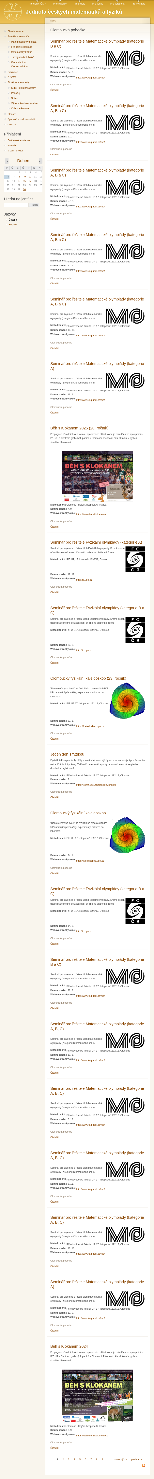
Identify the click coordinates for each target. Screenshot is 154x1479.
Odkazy (12, 124)
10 (29, 176)
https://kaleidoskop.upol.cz (90, 726)
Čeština (13, 219)
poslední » (136, 1459)
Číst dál (54, 90)
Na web (12, 145)
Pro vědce (97, 3)
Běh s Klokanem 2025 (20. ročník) (79, 428)
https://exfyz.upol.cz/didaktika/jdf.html (96, 785)
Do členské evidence (19, 140)
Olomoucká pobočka (61, 84)
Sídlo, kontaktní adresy (23, 88)
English (13, 224)
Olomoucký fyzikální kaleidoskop (78, 813)
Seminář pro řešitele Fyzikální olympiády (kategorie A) (96, 542)
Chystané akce (15, 31)
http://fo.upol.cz (84, 580)
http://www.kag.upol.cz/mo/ (90, 77)
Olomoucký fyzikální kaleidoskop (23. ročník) (88, 678)
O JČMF (12, 77)
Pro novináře (138, 3)
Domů (53, 21)
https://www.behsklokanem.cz (92, 514)
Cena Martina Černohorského (19, 64)
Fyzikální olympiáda (21, 47)
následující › (120, 1459)
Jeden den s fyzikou (67, 754)
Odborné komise (20, 108)
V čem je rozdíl (15, 150)
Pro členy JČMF (37, 3)
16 (24, 181)
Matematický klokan (21, 52)
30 (24, 189)
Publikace (13, 72)
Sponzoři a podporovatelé (21, 119)
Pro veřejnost (117, 3)
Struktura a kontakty (18, 82)
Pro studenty (60, 3)
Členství (12, 114)
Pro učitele (79, 3)
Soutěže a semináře (18, 36)
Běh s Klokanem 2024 (69, 1346)
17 (29, 181)
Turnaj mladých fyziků (22, 57)
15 (19, 181)
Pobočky (15, 93)
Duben (23, 160)
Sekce (14, 98)
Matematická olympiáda (23, 41)
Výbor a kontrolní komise (24, 103)
